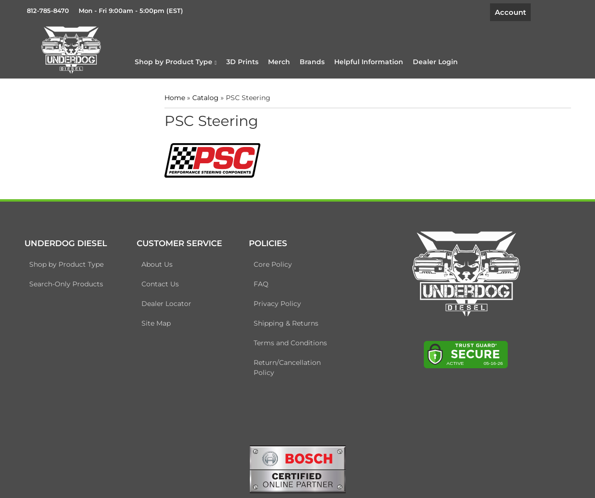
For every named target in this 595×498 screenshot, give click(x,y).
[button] (176, 62)
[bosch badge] (298, 468)
